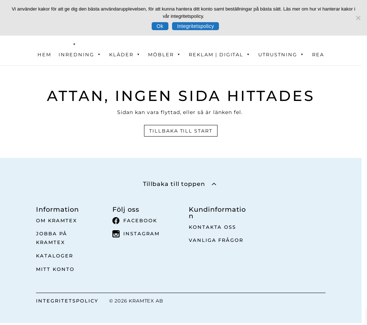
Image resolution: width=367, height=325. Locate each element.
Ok (160, 26)
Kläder (125, 54)
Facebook (134, 220)
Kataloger (54, 256)
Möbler (164, 54)
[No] (358, 17)
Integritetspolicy (195, 26)
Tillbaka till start (180, 131)
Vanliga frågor (216, 240)
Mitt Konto (55, 269)
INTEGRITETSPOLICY (67, 301)
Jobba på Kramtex (51, 238)
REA (318, 54)
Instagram (136, 233)
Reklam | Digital (220, 54)
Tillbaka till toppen (174, 183)
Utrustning (281, 54)
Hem (44, 54)
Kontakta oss (212, 227)
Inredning (80, 54)
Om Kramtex (56, 220)
